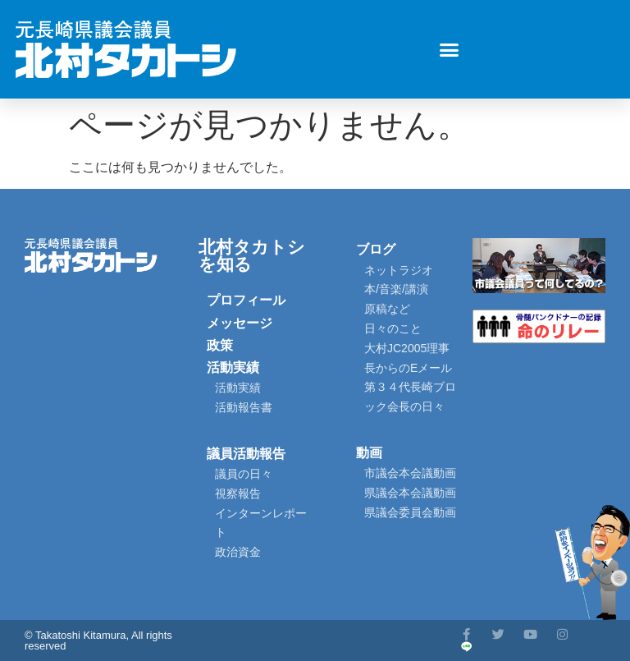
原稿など (387, 308)
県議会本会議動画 (410, 492)
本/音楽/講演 (396, 289)
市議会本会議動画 (410, 473)
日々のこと (393, 328)
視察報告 (238, 493)
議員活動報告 (246, 454)
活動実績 (233, 367)
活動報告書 (243, 407)
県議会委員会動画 (410, 512)
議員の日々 (243, 473)
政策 (220, 345)
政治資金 (238, 551)
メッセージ (239, 323)
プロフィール (246, 300)
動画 (369, 453)
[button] (449, 49)
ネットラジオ (398, 270)
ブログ (375, 249)
